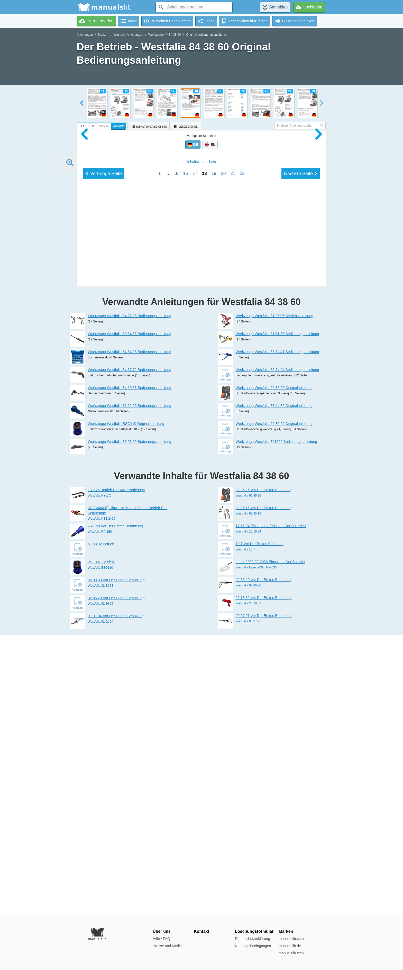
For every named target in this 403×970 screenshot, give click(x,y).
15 (175, 532)
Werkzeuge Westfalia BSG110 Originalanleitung (126, 703)
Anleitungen (85, 34)
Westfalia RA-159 (100, 811)
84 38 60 (175, 34)
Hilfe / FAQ (161, 939)
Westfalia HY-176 (100, 775)
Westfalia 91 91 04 (100, 901)
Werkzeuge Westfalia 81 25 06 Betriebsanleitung (274, 595)
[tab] (103, 125)
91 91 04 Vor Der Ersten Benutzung (116, 895)
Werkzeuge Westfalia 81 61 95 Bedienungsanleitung (129, 685)
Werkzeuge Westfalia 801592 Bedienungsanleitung (276, 721)
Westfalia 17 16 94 (248, 811)
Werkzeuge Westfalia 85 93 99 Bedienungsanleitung (129, 721)
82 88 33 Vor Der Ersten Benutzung (116, 859)
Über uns (161, 931)
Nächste (300, 533)
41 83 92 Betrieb (101, 823)
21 (232, 532)
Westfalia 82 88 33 (100, 865)
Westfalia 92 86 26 (248, 775)
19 (214, 532)
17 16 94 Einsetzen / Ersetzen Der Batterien (271, 805)
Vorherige (104, 533)
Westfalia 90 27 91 (248, 900)
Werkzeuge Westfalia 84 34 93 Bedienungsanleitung (129, 631)
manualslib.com (291, 939)
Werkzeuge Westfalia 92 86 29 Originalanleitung (274, 703)
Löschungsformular (254, 931)
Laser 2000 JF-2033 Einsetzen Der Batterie (270, 841)
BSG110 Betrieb (101, 841)
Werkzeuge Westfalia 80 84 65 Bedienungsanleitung (129, 613)
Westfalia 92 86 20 (248, 865)
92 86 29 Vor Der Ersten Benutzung (116, 877)
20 (223, 532)
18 (204, 532)
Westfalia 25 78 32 (248, 883)
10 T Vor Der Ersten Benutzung (261, 823)
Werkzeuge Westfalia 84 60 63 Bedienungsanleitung (129, 667)
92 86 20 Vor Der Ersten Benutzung (264, 859)
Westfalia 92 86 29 (100, 883)
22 (242, 532)
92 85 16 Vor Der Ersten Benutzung (264, 787)
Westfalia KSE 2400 (101, 798)
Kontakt (201, 931)
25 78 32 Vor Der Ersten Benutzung (264, 877)
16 (185, 532)
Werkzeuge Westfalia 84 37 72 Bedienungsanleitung (129, 649)
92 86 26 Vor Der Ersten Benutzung (264, 769)
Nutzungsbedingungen (253, 946)
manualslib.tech (291, 953)
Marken (103, 34)
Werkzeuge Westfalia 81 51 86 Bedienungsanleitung (277, 613)
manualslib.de (290, 946)
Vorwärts (118, 126)
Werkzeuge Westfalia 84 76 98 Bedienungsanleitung (129, 595)
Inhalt (201, 521)
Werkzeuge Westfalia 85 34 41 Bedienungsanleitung (277, 631)
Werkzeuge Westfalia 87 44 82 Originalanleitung (274, 685)
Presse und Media (167, 946)
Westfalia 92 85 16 (248, 793)
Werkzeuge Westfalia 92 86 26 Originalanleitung (274, 667)
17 (195, 532)
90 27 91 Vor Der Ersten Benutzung (264, 895)
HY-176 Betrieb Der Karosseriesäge (116, 769)
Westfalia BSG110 (100, 847)
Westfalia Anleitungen (128, 34)
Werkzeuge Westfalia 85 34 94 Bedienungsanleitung (277, 649)
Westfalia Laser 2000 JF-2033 (256, 847)
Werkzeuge (156, 34)
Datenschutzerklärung (252, 939)
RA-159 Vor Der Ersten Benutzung (115, 805)
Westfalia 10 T (245, 829)
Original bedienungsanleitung (206, 34)
